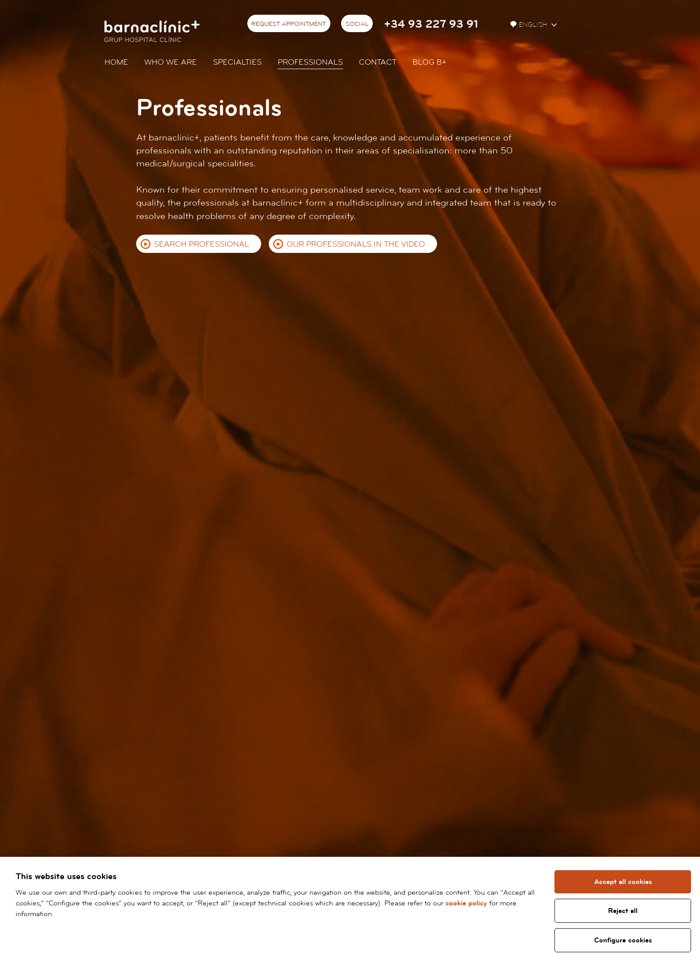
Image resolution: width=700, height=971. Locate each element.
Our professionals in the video (356, 244)
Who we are (170, 62)
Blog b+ (429, 62)
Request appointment (288, 24)
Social (357, 24)
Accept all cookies (623, 881)
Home (116, 62)
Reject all (623, 910)
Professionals (310, 62)
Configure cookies (623, 940)
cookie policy (466, 903)
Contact (377, 62)
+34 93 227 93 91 (431, 24)
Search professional (201, 244)
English (530, 25)
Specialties (237, 62)
